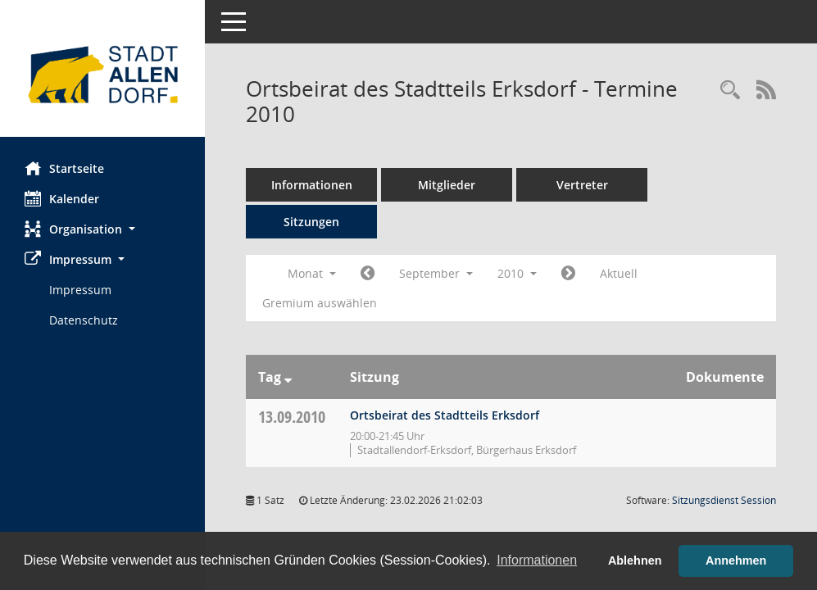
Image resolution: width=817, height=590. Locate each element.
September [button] (436, 273)
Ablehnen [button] (635, 560)
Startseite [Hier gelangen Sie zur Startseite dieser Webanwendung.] (64, 168)
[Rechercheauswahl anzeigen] (730, 90)
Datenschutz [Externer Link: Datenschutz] (83, 320)
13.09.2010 (291, 417)
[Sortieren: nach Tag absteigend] (288, 377)
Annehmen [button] (736, 560)
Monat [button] (312, 273)
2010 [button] (517, 273)
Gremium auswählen (319, 303)
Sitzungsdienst (724, 500)
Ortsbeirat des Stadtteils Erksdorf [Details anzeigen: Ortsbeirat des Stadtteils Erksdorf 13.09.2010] (444, 415)
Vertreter (582, 185)
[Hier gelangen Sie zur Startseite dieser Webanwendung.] (102, 74)
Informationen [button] (537, 560)
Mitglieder (446, 185)
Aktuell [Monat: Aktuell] (619, 273)
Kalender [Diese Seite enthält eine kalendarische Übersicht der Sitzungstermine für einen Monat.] (62, 198)
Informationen (311, 185)
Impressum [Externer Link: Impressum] (80, 289)
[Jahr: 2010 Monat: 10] (568, 273)
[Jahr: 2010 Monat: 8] (367, 273)
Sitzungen (311, 221)
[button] (102, 229)
